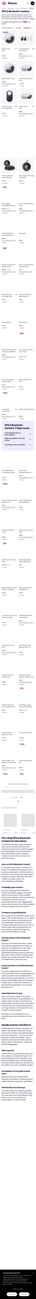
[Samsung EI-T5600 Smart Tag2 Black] (9, 441)
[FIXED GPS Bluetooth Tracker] (9, 530)
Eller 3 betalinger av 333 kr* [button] (26, 120)
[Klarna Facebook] (6, 1268)
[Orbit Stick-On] (27, 353)
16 (18, 805)
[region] (18, 1284)
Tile (13, 883)
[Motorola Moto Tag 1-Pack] (27, 411)
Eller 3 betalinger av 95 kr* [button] (25, 308)
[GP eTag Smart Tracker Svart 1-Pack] (27, 381)
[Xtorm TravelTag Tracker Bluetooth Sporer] (27, 297)
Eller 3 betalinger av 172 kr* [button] (26, 62)
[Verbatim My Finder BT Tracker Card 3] (27, 615)
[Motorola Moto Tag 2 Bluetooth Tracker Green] (9, 760)
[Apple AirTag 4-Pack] (27, 109)
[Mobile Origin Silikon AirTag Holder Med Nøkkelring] (27, 559)
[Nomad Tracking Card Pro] (27, 760)
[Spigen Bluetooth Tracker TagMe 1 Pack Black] (9, 586)
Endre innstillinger (18, 1289)
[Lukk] (32, 1273)
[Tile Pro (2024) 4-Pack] (27, 732)
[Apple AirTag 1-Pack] (9, 52)
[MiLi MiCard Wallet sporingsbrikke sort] (9, 236)
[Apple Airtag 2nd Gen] (9, 80)
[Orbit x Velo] (27, 236)
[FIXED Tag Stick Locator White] (9, 559)
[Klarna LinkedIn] (14, 1268)
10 (21, 801)
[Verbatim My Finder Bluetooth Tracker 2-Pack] (27, 675)
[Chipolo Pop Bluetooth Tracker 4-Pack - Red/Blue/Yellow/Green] (9, 297)
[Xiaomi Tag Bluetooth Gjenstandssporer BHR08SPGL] (27, 500)
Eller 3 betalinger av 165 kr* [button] (26, 481)
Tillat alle (24, 1294)
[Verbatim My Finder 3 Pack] (9, 645)
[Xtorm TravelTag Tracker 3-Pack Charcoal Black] (9, 381)
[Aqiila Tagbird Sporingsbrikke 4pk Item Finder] (9, 206)
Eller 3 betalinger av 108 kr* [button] (9, 656)
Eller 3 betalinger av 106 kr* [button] (26, 540)
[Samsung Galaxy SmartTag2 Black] (9, 109)
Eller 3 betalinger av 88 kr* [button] (25, 685)
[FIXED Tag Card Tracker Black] (27, 530)
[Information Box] (9, 31)
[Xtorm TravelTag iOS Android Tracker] (9, 411)
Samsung (25, 905)
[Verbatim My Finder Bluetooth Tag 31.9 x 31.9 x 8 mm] (27, 645)
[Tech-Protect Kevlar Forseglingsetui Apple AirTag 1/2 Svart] (9, 470)
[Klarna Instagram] (30, 1268)
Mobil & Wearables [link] (21, 8)
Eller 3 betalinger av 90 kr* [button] (8, 511)
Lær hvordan (13, 25)
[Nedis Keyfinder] (9, 353)
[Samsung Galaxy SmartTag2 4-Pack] (27, 52)
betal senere (13, 1048)
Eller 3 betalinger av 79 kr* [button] (8, 451)
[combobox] (24, 31)
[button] (15, 55)
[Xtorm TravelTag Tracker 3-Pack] (27, 206)
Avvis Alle (12, 1294)
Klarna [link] (3, 8)
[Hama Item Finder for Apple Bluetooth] (27, 326)
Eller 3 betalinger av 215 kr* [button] (26, 217)
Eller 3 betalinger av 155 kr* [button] (9, 771)
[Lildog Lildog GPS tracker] (27, 441)
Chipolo (19, 896)
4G (6, 928)
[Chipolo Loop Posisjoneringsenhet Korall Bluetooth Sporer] (27, 470)
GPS (26, 1007)
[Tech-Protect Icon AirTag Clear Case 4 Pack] (9, 615)
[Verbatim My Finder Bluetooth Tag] (9, 675)
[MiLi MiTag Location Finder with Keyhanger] (27, 704)
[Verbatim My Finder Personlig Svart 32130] (9, 704)
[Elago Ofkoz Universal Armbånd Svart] (27, 586)
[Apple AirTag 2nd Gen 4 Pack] (27, 80)
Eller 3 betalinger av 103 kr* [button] (9, 247)
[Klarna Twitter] (22, 1268)
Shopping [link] (11, 8)
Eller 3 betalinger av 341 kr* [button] (9, 308)
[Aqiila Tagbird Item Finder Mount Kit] (9, 178)
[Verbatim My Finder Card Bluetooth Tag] (9, 500)
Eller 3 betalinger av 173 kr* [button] (26, 626)
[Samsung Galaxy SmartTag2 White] (9, 326)
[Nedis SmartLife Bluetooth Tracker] (9, 732)
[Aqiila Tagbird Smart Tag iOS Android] (27, 178)
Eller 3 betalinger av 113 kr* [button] (9, 90)
